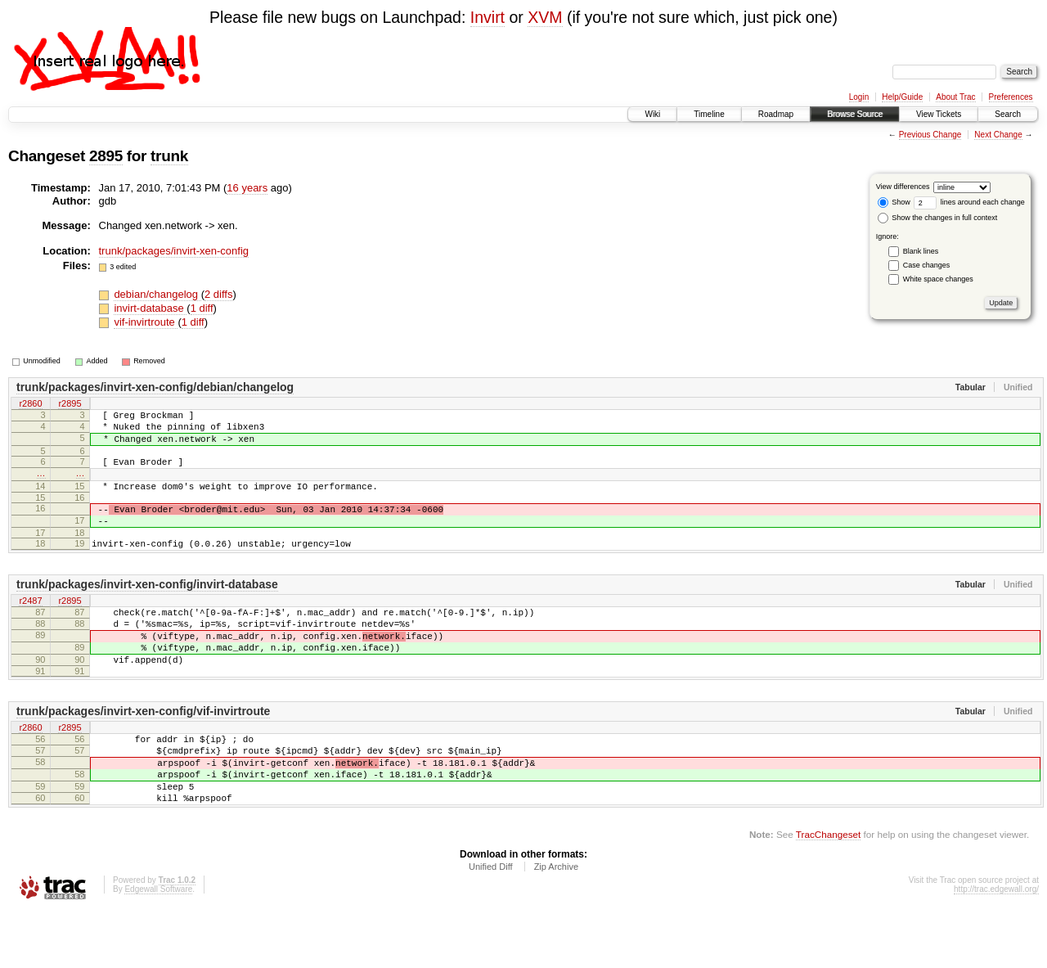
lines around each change (969, 202)
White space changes (938, 279)
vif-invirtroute (145, 322)
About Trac (955, 96)
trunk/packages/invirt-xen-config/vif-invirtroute (143, 750)
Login (859, 96)
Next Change (998, 134)
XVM (545, 17)
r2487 (30, 626)
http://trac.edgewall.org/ (996, 945)
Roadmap (775, 114)
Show (894, 202)
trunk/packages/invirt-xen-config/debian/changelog (155, 387)
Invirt (487, 17)
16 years (247, 188)
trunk (169, 155)
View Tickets (938, 114)
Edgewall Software (158, 945)
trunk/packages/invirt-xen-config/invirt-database (147, 608)
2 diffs (218, 294)
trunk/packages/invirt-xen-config (174, 251)
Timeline (709, 114)
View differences (903, 186)
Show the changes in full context (938, 218)
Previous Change (930, 134)
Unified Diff (491, 923)
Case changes (926, 265)
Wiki (652, 114)
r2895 (69, 404)
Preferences (1011, 96)
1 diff (202, 308)
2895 (106, 155)
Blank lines (921, 251)
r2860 (30, 404)
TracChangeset (828, 890)
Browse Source (855, 114)
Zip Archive (556, 923)
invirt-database (150, 308)
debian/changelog (157, 294)
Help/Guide (902, 96)
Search (1008, 114)
